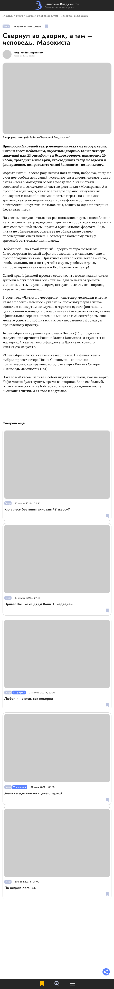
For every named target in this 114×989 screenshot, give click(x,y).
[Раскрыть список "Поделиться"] (106, 972)
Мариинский (19, 787)
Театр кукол (19, 692)
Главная (8, 15)
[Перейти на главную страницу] (57, 5)
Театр (19, 15)
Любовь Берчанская (32, 52)
